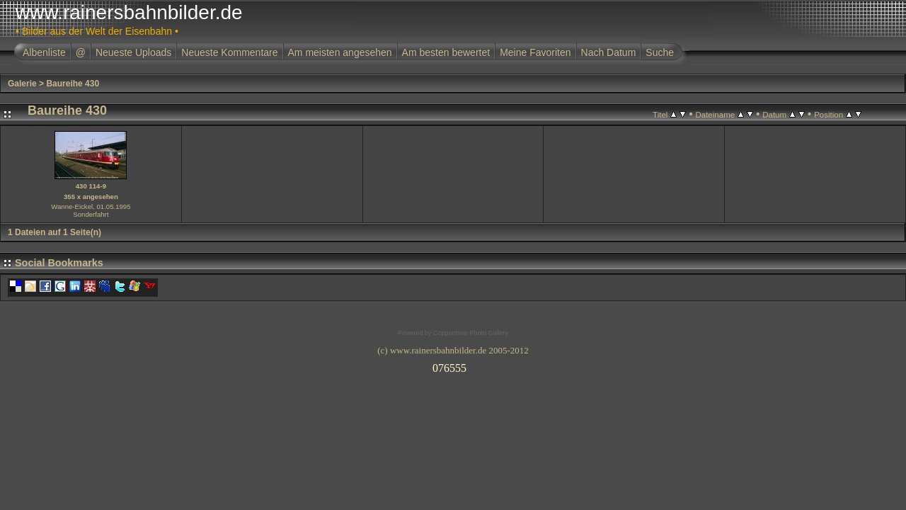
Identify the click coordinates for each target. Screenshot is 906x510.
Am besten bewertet (446, 52)
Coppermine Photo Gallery (470, 332)
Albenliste (44, 52)
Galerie (22, 84)
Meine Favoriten (535, 52)
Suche (660, 52)
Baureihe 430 (72, 84)
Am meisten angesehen (340, 52)
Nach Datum (608, 52)
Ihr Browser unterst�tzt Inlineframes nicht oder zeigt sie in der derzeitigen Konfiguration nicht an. (453, 365)
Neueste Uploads (133, 52)
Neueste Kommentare (229, 52)
